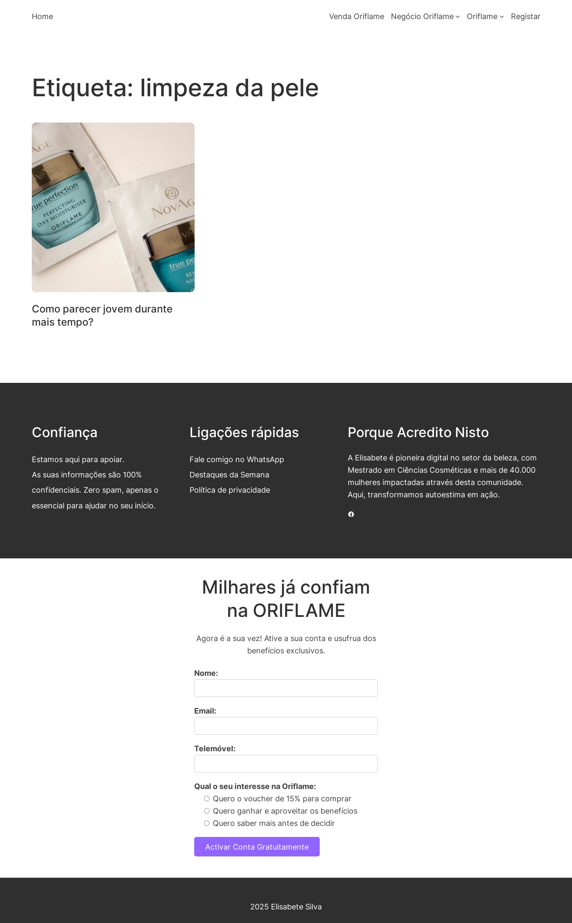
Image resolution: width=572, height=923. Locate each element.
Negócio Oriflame (422, 16)
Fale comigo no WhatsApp (237, 459)
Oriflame (482, 16)
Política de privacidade (230, 489)
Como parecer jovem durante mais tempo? (102, 315)
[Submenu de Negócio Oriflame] (457, 16)
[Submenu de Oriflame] (501, 16)
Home (42, 16)
